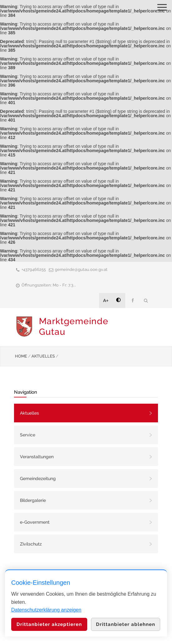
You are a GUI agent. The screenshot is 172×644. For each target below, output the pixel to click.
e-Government (35, 522)
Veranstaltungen (37, 456)
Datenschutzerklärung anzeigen (46, 610)
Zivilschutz (31, 543)
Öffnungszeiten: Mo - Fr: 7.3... (49, 285)
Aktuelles (29, 413)
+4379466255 (34, 269)
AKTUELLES (43, 356)
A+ (106, 300)
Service (27, 434)
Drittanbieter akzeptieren (49, 624)
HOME (21, 356)
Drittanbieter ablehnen (125, 624)
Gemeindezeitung (38, 478)
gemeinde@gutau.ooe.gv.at (81, 269)
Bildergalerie (33, 500)
